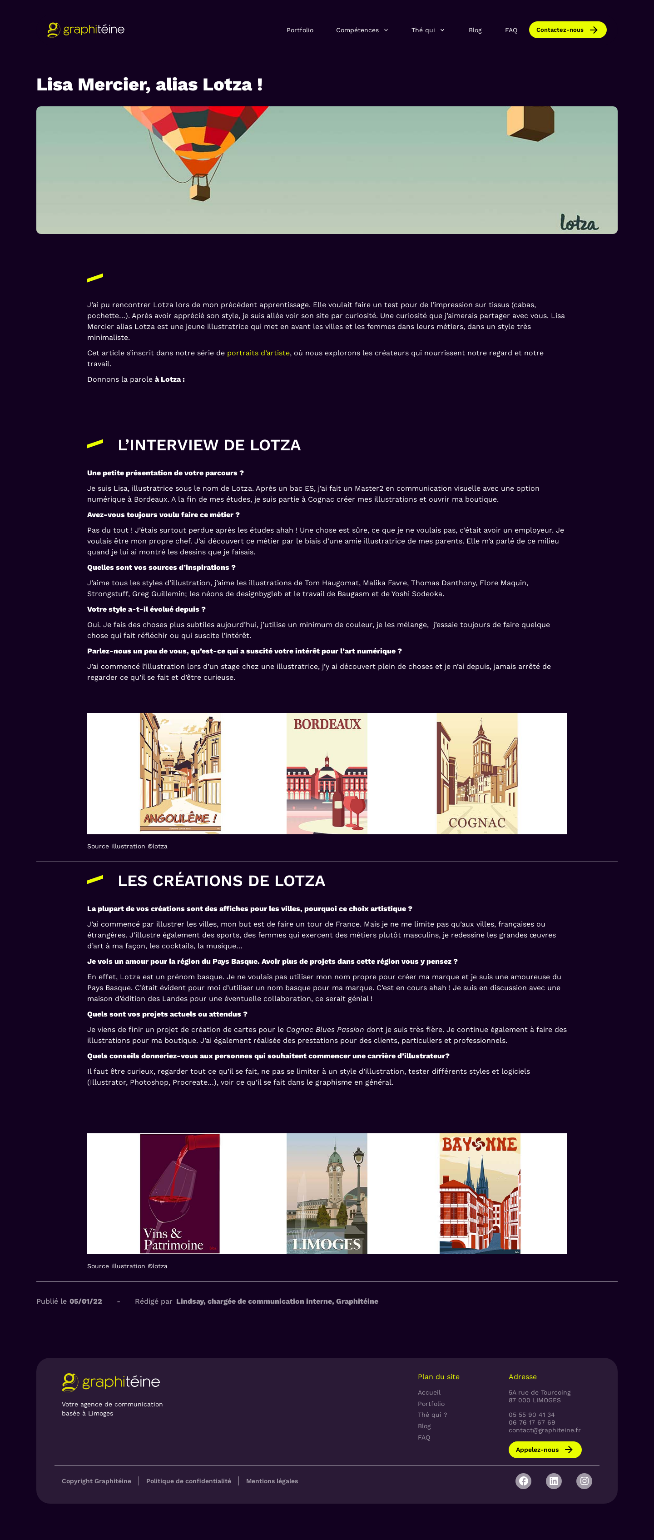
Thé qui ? (432, 1414)
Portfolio (300, 30)
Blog (475, 30)
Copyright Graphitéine (96, 1481)
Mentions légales (272, 1481)
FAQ (511, 30)
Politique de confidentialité (188, 1481)
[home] (85, 30)
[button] (363, 29)
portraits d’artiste (258, 353)
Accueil (429, 1392)
